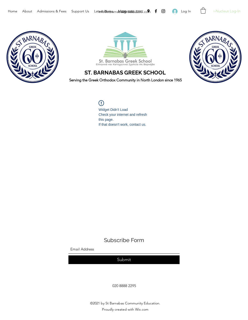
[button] (203, 10)
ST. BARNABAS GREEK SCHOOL (125, 72)
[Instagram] (163, 11)
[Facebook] (155, 11)
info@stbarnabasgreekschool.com (125, 11)
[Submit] (124, 259)
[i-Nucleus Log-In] (226, 11)
